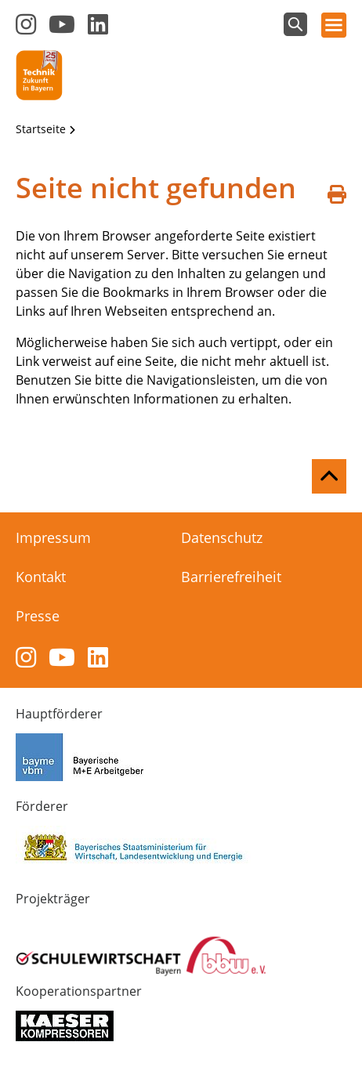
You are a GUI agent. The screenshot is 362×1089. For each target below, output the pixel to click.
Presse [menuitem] (38, 615)
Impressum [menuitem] (53, 537)
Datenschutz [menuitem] (221, 537)
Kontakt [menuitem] (41, 576)
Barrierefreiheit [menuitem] (231, 576)
